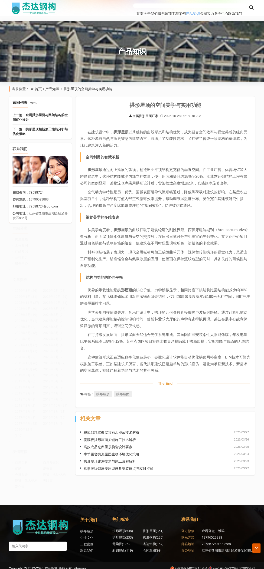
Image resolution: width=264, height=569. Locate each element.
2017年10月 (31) (55, 401)
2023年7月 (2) (25, 323)
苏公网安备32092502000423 (232, 562)
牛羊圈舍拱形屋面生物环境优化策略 (111, 448)
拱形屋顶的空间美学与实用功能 (88, 83)
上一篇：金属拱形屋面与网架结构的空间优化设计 (40, 111)
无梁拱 (141, 532)
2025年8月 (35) (54, 305)
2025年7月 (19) (26, 311)
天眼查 (48, 477)
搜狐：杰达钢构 (54, 471)
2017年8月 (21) (54, 407)
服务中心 (214, 8)
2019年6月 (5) (25, 377)
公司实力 (193, 8)
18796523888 (212, 532)
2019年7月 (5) (53, 371)
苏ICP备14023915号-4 (188, 562)
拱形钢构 (122, 532)
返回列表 (25, 96)
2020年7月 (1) (53, 347)
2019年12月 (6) (26, 359)
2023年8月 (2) (53, 317)
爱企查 (20, 483)
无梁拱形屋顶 (124, 545)
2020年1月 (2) (53, 353)
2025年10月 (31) (55, 298)
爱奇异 (48, 465)
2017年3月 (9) (53, 419)
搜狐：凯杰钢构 (26, 477)
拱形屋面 (122, 388)
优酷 (18, 465)
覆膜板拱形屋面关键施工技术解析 (110, 434)
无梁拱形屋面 (165, 545)
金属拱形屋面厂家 (143, 110)
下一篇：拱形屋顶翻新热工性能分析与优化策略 (40, 125)
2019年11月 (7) (54, 359)
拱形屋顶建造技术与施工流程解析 (110, 455)
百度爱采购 (51, 459)
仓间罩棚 (142, 538)
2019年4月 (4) (25, 383)
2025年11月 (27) (27, 298)
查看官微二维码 (213, 525)
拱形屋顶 (131, 8)
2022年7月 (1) (53, 335)
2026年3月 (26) (26, 286)
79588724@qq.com (43, 200)
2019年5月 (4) (53, 377)
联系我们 (235, 8)
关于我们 (110, 8)
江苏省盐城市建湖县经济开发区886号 (229, 545)
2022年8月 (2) (25, 335)
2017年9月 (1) (25, 407)
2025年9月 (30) (26, 305)
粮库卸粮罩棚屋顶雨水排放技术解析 (111, 426)
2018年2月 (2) (25, 401)
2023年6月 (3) (53, 323)
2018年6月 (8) (25, 395)
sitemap (80, 562)
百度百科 (21, 459)
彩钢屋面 (122, 538)
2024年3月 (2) (53, 311)
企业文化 (86, 532)
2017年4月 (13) (26, 419)
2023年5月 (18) (26, 329)
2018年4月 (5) (53, 395)
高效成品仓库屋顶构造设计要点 (108, 441)
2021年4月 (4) (53, 341)
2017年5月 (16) (54, 413)
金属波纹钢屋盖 (167, 538)
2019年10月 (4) (26, 365)
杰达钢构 (163, 532)
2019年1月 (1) (53, 389)
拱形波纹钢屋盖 (147, 545)
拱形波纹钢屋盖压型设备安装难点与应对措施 (118, 462)
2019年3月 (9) (53, 383)
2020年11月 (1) (26, 347)
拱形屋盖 (163, 525)
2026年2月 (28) (54, 286)
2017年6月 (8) (25, 413)
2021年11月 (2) (26, 341)
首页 (92, 8)
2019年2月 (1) (25, 389)
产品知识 (172, 8)
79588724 (36, 186)
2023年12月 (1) (26, 317)
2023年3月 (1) (53, 329)
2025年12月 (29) (55, 292)
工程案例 (152, 8)
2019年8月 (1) (25, 371)
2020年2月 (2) (25, 353)
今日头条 (21, 471)
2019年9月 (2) (53, 365)
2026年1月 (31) (26, 292)
